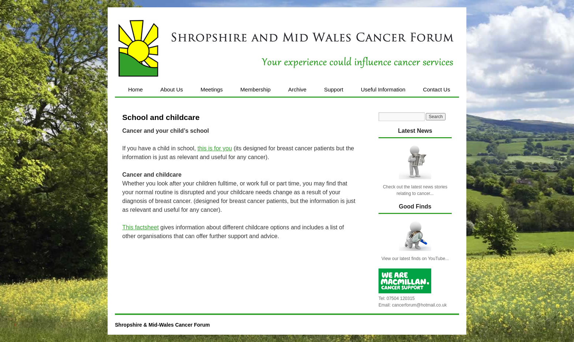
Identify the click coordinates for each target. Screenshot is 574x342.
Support (333, 89)
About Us (171, 89)
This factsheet (140, 227)
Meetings (212, 89)
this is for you (214, 148)
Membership (256, 89)
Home (135, 89)
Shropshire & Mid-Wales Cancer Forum (162, 325)
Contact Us (436, 89)
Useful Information (383, 89)
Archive (297, 89)
